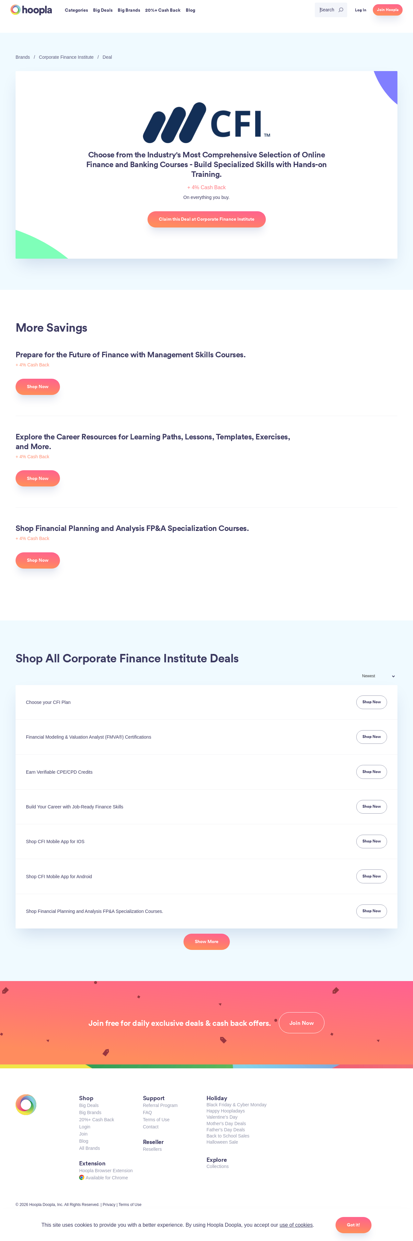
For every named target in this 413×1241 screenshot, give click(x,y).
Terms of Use (156, 1119)
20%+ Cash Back (96, 1119)
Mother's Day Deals (226, 1123)
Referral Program (160, 1105)
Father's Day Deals (225, 1129)
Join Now (301, 1022)
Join (83, 1134)
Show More (206, 941)
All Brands (89, 1148)
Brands (23, 57)
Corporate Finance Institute (66, 57)
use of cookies (296, 1225)
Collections (217, 1166)
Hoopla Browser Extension (106, 1170)
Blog (83, 1141)
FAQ (147, 1112)
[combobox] (382, 677)
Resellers (152, 1149)
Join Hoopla (387, 10)
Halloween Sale (222, 1142)
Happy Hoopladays (225, 1110)
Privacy (109, 1204)
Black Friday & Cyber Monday (236, 1104)
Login (84, 1126)
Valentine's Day (222, 1117)
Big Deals (89, 1105)
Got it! (353, 1225)
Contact (151, 1126)
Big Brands (90, 1112)
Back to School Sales (227, 1135)
